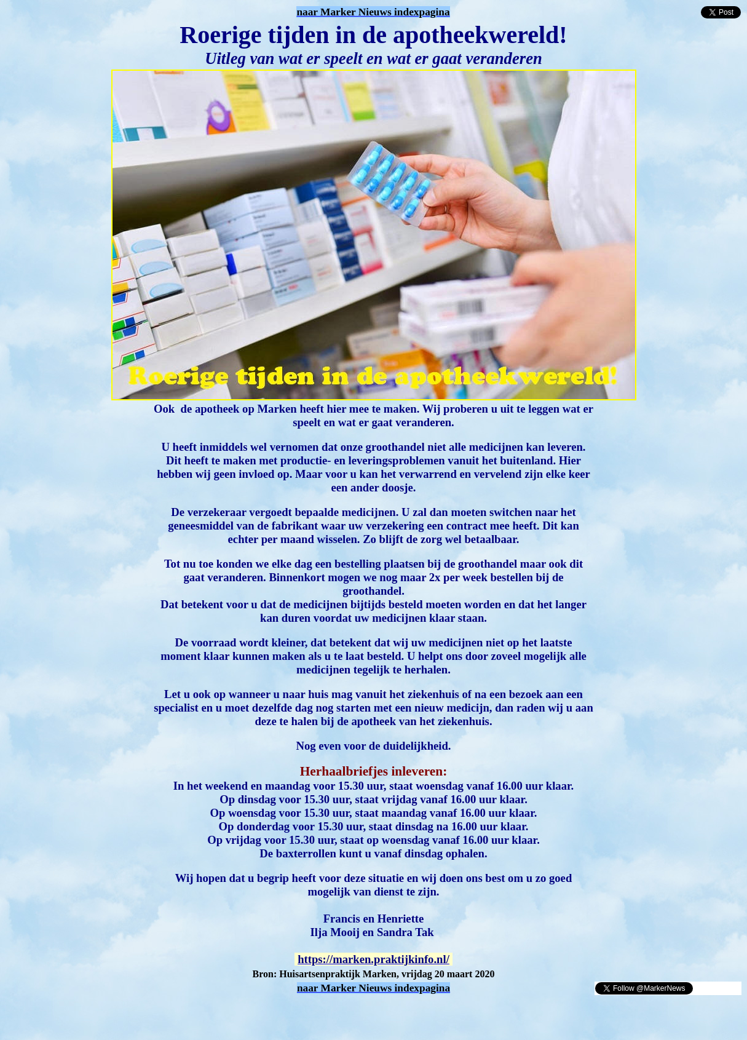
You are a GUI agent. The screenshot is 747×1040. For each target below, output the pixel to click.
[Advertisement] (149, 1014)
